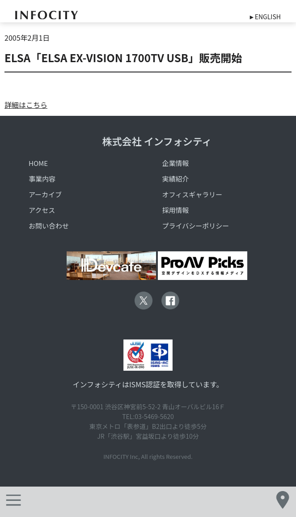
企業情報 (175, 163)
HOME (38, 163)
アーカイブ (45, 194)
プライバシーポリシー (195, 225)
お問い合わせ (49, 225)
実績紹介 (175, 178)
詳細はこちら (25, 104)
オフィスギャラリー (192, 194)
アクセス (42, 210)
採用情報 (175, 210)
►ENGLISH (265, 16)
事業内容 (42, 178)
